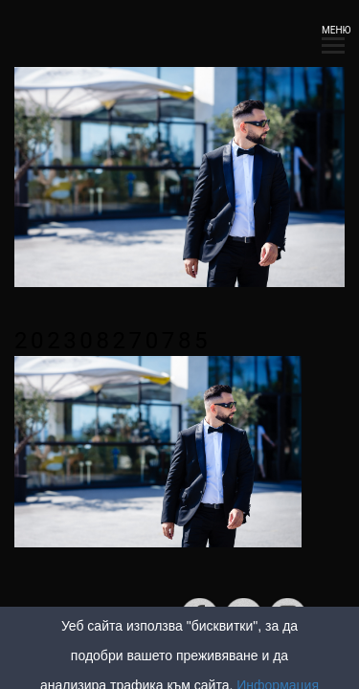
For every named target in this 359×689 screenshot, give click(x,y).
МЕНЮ (333, 36)
